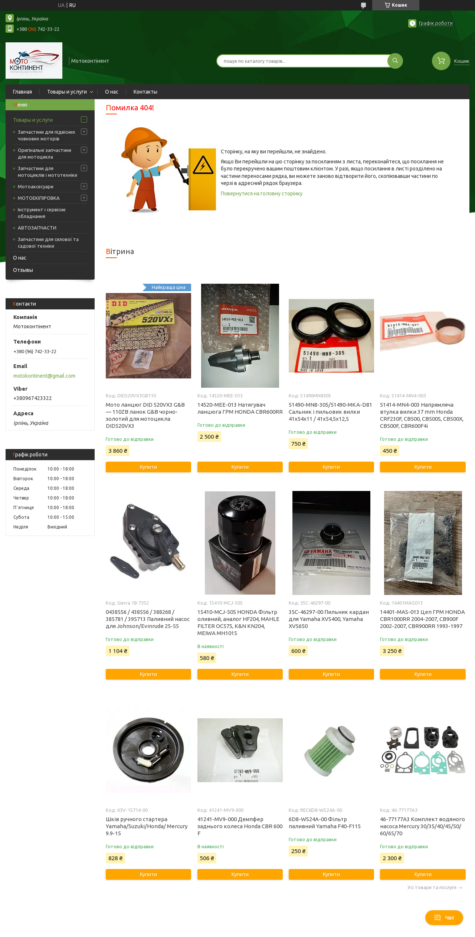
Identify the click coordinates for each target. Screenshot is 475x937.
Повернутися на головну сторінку (261, 193)
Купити (148, 467)
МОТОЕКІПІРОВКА (39, 198)
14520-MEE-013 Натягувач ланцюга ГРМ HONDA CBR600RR (240, 408)
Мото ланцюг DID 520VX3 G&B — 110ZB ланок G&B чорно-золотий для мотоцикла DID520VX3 (145, 415)
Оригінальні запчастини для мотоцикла (44, 153)
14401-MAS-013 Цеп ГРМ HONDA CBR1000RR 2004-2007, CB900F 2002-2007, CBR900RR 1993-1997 (422, 619)
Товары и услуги (67, 91)
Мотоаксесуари (35, 186)
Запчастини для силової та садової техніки (48, 242)
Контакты (145, 91)
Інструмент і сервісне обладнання (42, 213)
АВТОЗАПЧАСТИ (37, 227)
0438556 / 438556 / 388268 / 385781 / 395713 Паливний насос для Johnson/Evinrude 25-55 (148, 619)
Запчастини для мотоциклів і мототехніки (47, 172)
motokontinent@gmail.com (44, 376)
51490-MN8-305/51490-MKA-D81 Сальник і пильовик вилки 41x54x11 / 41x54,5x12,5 (330, 411)
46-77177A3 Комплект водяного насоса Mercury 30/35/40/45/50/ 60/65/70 (422, 826)
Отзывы (23, 270)
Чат (444, 917)
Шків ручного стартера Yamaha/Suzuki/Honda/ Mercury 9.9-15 (146, 826)
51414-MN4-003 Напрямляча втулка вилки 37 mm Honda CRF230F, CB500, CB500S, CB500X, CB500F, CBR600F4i (421, 415)
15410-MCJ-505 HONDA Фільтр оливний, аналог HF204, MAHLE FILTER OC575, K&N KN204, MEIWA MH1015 (238, 622)
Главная (22, 91)
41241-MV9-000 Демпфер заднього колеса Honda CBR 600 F (239, 826)
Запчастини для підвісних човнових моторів (46, 135)
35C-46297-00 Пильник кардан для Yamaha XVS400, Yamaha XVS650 (329, 619)
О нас (111, 91)
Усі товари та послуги (431, 887)
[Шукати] (395, 61)
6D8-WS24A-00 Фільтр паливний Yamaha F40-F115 (325, 822)
